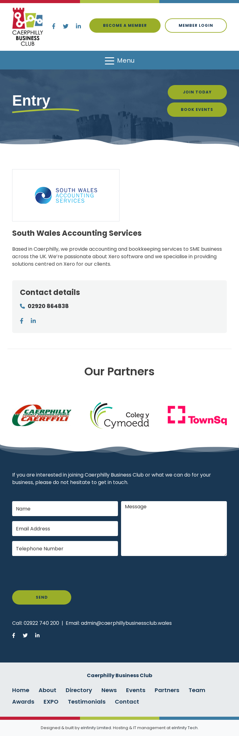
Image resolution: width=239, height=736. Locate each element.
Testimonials (86, 701)
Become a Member (125, 25)
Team (197, 690)
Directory (79, 690)
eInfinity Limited (96, 727)
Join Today (197, 92)
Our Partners (119, 371)
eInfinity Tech (184, 727)
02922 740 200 (41, 623)
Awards (23, 701)
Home (20, 690)
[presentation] (59, 573)
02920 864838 (48, 306)
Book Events (197, 109)
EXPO (51, 701)
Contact (127, 701)
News (109, 690)
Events (135, 690)
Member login (196, 25)
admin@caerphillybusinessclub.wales (126, 623)
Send (42, 597)
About (47, 690)
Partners (167, 690)
